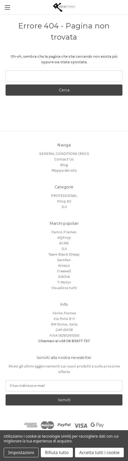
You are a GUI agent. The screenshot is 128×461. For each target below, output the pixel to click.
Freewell (64, 271)
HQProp (64, 237)
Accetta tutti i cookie (99, 452)
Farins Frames (64, 232)
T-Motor (64, 282)
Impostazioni (21, 452)
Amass (64, 265)
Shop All (64, 201)
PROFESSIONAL (64, 195)
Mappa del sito (64, 170)
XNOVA (64, 276)
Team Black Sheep (64, 254)
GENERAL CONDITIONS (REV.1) (64, 153)
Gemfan (64, 260)
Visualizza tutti (64, 288)
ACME (64, 243)
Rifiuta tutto (57, 452)
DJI (64, 207)
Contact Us (64, 159)
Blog (64, 165)
